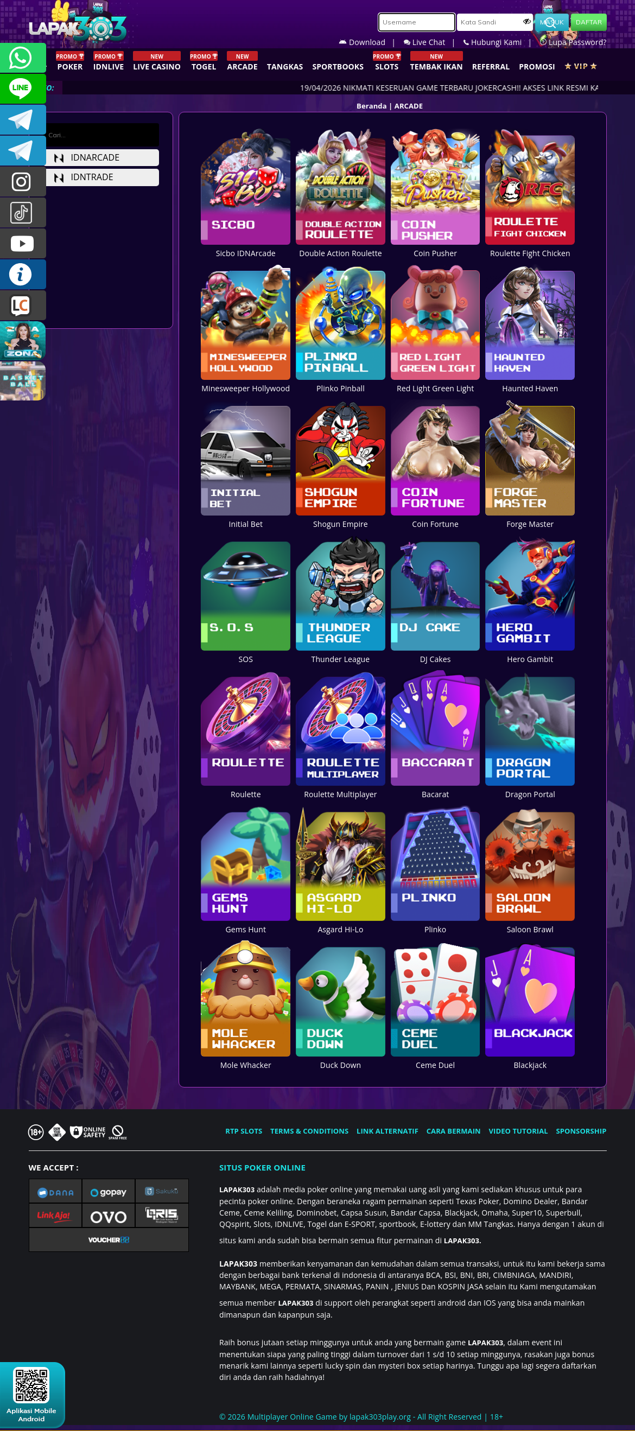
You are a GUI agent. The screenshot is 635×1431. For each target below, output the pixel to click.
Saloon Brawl (530, 923)
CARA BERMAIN (454, 1131)
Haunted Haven (530, 382)
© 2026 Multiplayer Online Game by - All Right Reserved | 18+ (361, 1416)
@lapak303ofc (23, 212)
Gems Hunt (245, 923)
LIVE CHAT (23, 305)
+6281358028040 (23, 58)
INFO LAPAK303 (23, 274)
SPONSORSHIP (581, 1131)
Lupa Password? (573, 42)
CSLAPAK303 (23, 89)
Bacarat (435, 788)
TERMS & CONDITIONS (309, 1131)
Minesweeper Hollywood (245, 382)
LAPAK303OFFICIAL (23, 120)
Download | (371, 42)
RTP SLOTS (243, 1131)
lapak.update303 (23, 181)
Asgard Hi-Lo (340, 923)
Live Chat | (433, 42)
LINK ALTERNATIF (387, 1131)
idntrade (83, 177)
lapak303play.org (380, 1416)
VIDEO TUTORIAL (518, 1131)
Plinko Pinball (340, 382)
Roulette (245, 788)
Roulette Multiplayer (340, 788)
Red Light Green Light (435, 382)
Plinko (435, 923)
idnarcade (87, 157)
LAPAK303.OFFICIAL (23, 243)
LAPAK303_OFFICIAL (23, 151)
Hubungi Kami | (501, 42)
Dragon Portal (530, 788)
